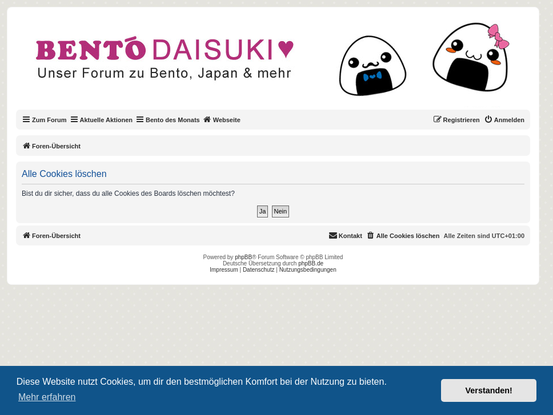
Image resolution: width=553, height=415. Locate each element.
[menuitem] (504, 120)
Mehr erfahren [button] (47, 397)
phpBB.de (310, 263)
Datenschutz (259, 270)
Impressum (224, 270)
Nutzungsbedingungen (307, 270)
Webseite (222, 119)
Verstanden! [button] (489, 390)
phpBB (243, 257)
